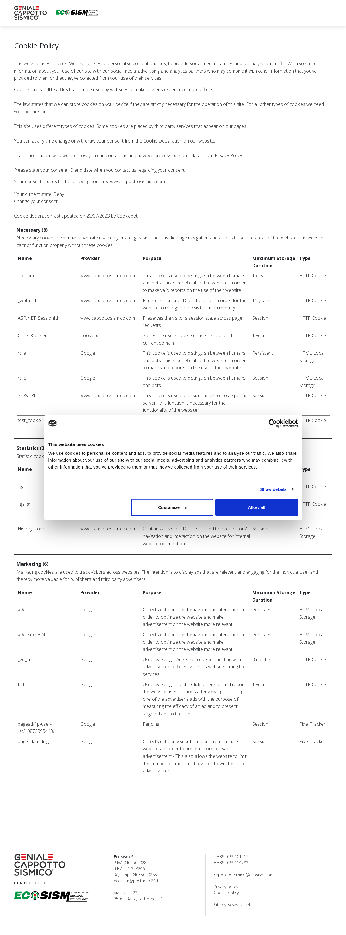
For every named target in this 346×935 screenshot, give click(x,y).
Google (87, 353)
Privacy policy (226, 886)
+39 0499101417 (232, 856)
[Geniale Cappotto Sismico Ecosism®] (30, 13)
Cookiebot (127, 216)
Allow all (256, 507)
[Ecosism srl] (77, 13)
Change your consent (36, 201)
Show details (273, 489)
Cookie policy (226, 892)
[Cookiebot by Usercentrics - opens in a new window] (273, 423)
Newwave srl (238, 904)
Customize (172, 507)
